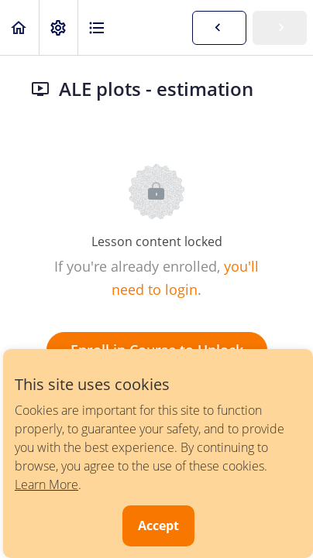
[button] (19, 27)
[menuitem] (58, 27)
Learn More (46, 484)
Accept (158, 525)
